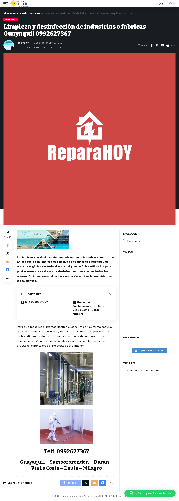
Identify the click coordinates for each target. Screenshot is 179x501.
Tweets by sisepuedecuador (142, 370)
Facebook (133, 241)
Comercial (10, 19)
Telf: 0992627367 (36, 301)
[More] (173, 45)
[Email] (162, 45)
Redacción (23, 42)
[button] (150, 493)
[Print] (167, 45)
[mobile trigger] (6, 3)
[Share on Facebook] (151, 45)
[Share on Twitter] (156, 45)
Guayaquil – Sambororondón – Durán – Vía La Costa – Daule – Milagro (91, 308)
